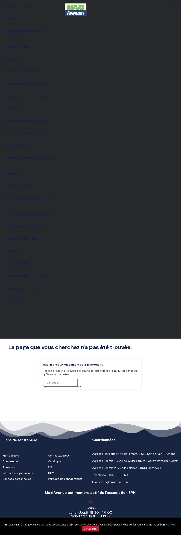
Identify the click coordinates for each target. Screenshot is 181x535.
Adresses (9, 467)
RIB (50, 467)
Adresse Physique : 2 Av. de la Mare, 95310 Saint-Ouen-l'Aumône (133, 454)
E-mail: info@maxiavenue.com (111, 482)
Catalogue (54, 461)
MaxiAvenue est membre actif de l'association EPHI (90, 492)
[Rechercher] (61, 383)
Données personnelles (17, 479)
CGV (51, 473)
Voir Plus (171, 524)
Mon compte (11, 455)
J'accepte (90, 529)
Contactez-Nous (59, 455)
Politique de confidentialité (65, 479)
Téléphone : (110, 475)
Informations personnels (18, 473)
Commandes (11, 461)
